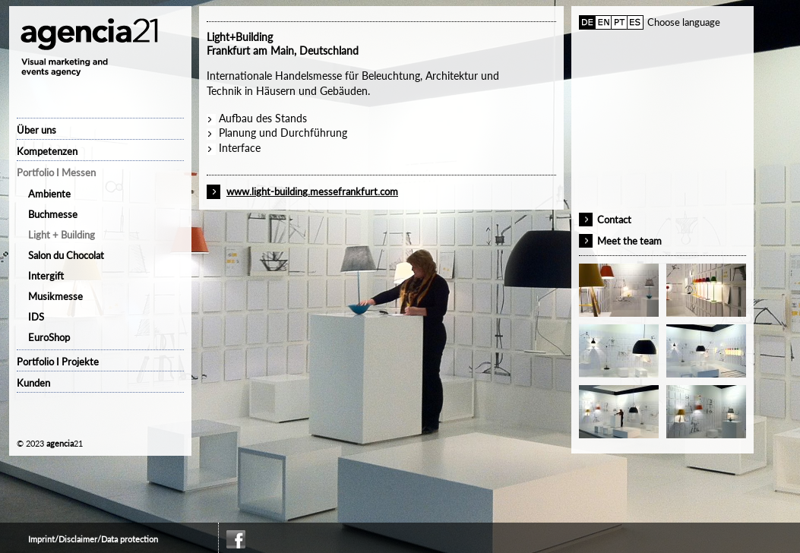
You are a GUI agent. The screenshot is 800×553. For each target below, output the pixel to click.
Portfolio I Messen (56, 172)
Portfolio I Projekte (58, 362)
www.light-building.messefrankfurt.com (312, 191)
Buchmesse (52, 214)
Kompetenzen (47, 151)
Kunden (33, 383)
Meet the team (629, 241)
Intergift (46, 276)
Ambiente (49, 194)
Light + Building (61, 235)
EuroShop (49, 337)
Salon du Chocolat (66, 255)
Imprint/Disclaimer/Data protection (93, 539)
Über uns (36, 130)
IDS (36, 317)
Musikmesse (55, 296)
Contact (614, 219)
